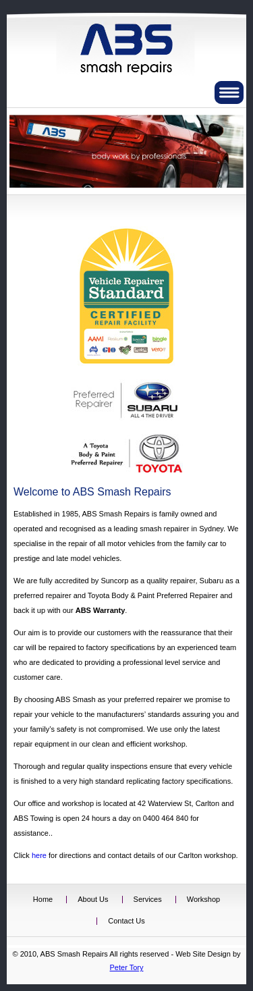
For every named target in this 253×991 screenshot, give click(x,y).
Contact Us (126, 921)
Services (148, 899)
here (39, 855)
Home (43, 899)
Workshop (203, 899)
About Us (93, 899)
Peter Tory (127, 967)
